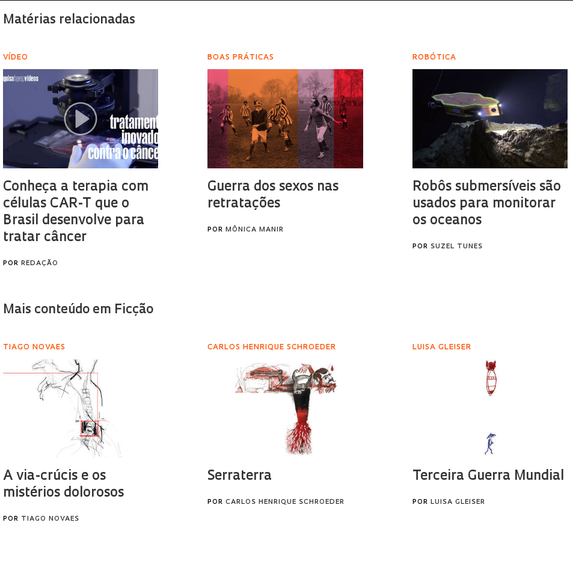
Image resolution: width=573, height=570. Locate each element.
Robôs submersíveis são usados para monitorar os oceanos (486, 204)
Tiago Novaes (50, 519)
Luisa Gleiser (458, 502)
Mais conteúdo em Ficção (78, 310)
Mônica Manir (254, 230)
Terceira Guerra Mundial (488, 476)
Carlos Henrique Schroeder (285, 502)
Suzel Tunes (457, 247)
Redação (39, 263)
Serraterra (239, 476)
